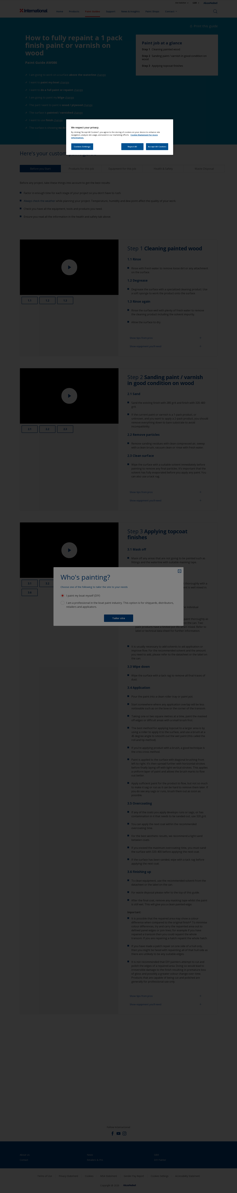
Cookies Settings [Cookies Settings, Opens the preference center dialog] (82, 146)
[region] (119, 137)
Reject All (132, 146)
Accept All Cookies (157, 146)
